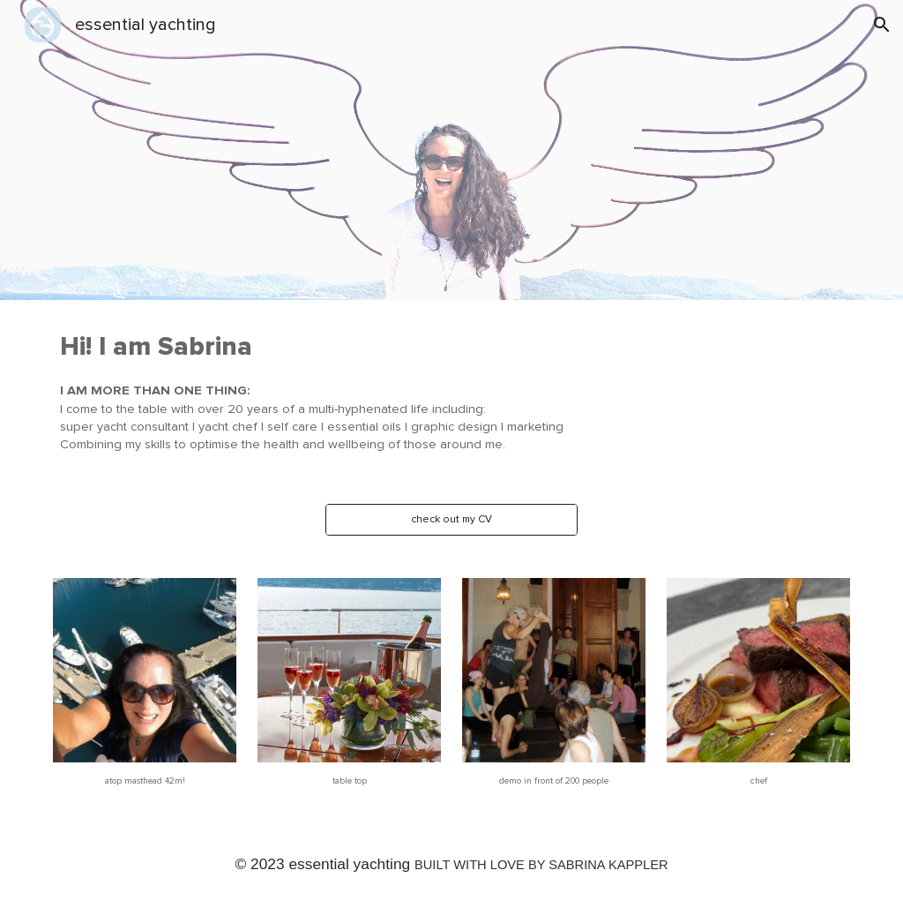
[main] (417, 391)
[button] (882, 25)
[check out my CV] (451, 519)
